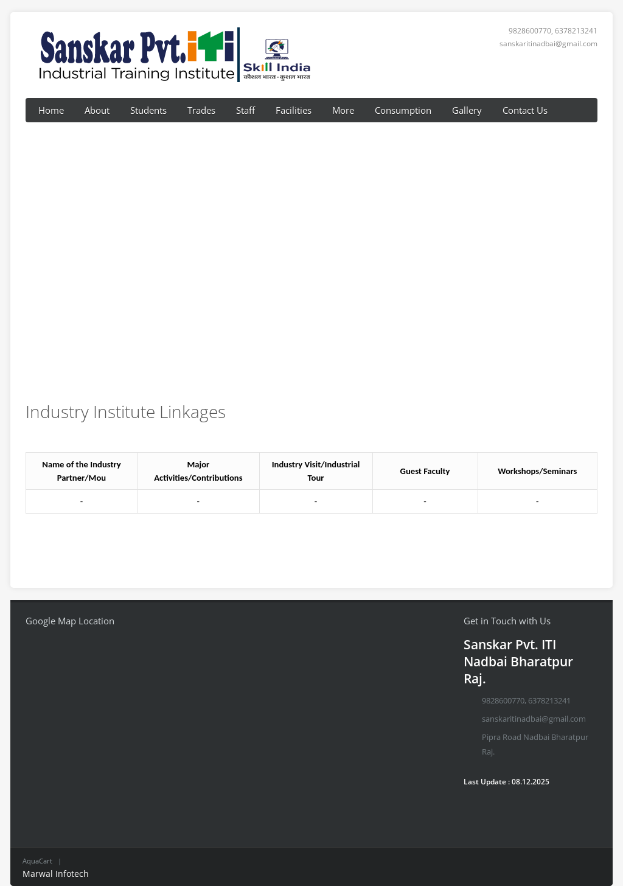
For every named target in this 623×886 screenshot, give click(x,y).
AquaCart (37, 860)
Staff (245, 110)
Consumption (403, 110)
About (97, 110)
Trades (201, 110)
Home (51, 110)
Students (148, 110)
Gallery (467, 110)
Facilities (294, 110)
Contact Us (525, 110)
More (343, 110)
